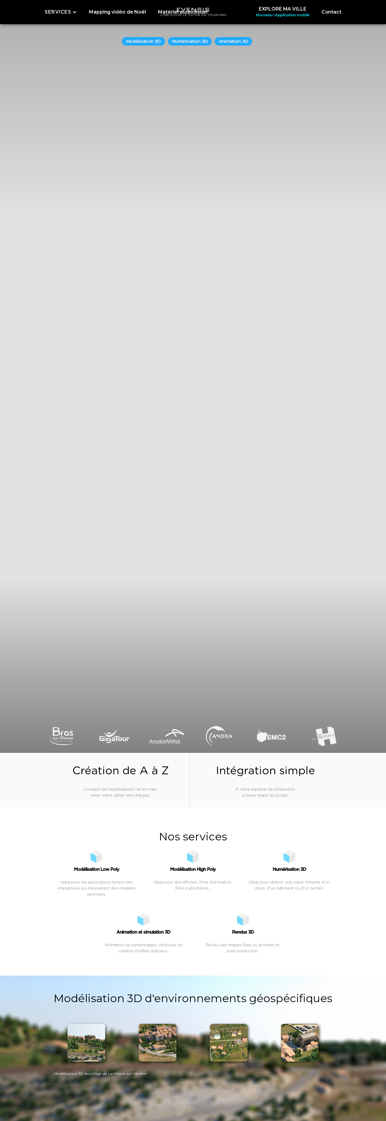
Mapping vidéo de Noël (117, 12)
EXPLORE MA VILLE (282, 12)
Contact (331, 12)
